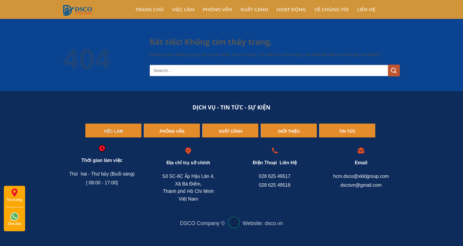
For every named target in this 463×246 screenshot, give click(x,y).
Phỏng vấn (172, 131)
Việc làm (113, 131)
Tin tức (347, 131)
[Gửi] (394, 70)
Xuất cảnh (230, 131)
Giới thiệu (289, 131)
